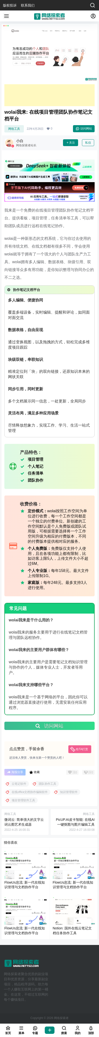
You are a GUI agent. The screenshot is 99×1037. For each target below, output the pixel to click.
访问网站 (84, 129)
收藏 (34, 772)
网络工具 (14, 129)
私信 (88, 142)
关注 (70, 142)
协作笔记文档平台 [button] (23, 289)
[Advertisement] (49, 95)
